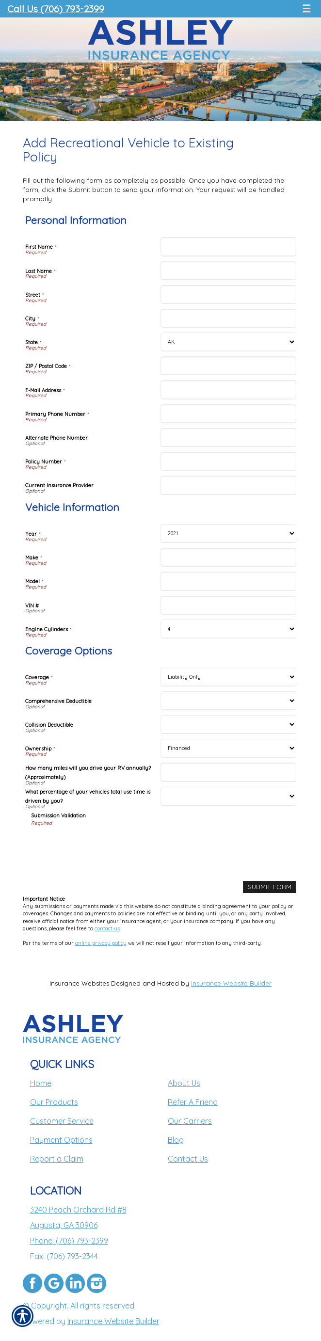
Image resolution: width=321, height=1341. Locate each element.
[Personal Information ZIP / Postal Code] (228, 365)
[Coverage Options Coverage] (228, 677)
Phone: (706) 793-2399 (69, 1240)
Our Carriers (190, 1121)
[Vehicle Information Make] (228, 557)
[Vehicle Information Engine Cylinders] (228, 629)
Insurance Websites (79, 983)
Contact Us (188, 1159)
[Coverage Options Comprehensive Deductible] (228, 700)
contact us (107, 928)
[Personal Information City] (228, 318)
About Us (184, 1083)
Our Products (54, 1102)
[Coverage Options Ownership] (228, 748)
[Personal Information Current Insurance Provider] (228, 485)
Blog (176, 1140)
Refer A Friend (193, 1102)
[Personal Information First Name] (228, 246)
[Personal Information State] (228, 342)
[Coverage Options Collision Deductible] (228, 724)
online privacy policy (101, 943)
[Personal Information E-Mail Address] (228, 389)
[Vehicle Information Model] (228, 581)
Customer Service (62, 1121)
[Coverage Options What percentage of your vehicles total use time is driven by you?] (228, 796)
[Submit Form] (269, 887)
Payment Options (61, 1140)
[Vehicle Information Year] (228, 533)
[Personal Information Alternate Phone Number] (228, 437)
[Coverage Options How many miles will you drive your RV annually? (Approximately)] (228, 772)
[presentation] (104, 845)
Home (40, 1083)
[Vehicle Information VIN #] (228, 605)
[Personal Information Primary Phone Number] (228, 413)
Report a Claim (56, 1159)
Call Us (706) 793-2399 (55, 8)
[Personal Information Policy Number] (228, 461)
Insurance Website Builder (231, 983)
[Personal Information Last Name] (228, 270)
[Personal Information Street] (228, 294)
